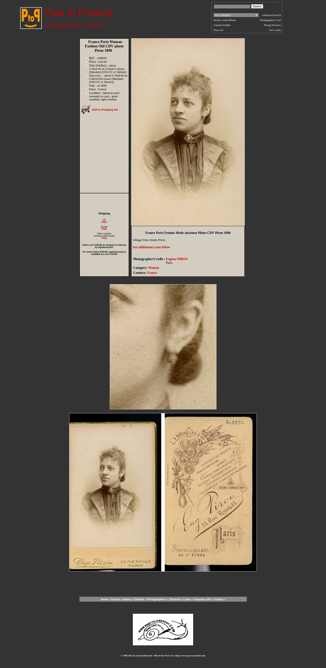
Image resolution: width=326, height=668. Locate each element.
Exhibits (139, 599)
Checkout (175, 599)
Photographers (156, 599)
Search (115, 599)
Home (104, 599)
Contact (218, 599)
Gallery (126, 599)
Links (186, 599)
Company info (202, 599)
